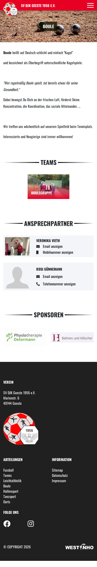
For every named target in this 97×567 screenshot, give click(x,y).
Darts (6, 501)
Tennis (7, 475)
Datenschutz (60, 475)
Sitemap (57, 470)
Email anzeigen (53, 246)
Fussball (8, 470)
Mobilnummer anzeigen (58, 252)
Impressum (59, 480)
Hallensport (10, 491)
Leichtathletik (12, 480)
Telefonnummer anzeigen (59, 283)
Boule (7, 486)
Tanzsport (9, 496)
